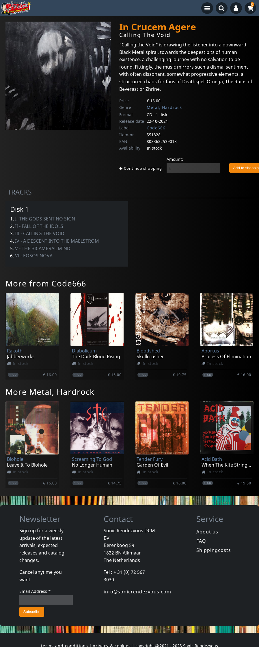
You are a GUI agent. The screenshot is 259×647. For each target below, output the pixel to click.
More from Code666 (45, 283)
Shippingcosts (213, 550)
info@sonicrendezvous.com (137, 591)
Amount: (175, 159)
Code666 (156, 128)
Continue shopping (140, 168)
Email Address (35, 591)
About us (207, 532)
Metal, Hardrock (164, 107)
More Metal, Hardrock (49, 391)
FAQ (201, 541)
